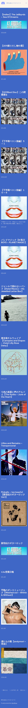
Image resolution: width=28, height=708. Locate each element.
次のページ (23, 690)
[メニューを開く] (26, 3)
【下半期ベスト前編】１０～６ (13, 191)
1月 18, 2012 (3, 32)
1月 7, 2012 (3, 79)
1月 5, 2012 (3, 128)
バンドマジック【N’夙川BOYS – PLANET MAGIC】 (14, 241)
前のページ (4, 690)
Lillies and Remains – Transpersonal (11, 444)
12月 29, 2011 (4, 177)
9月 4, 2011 (3, 558)
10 (17, 690)
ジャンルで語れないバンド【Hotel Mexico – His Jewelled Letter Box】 (13, 288)
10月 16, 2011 (4, 378)
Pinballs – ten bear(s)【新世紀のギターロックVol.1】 (13, 494)
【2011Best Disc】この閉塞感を (13, 93)
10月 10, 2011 (4, 430)
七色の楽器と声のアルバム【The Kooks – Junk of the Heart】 (13, 394)
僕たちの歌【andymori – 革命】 (13, 642)
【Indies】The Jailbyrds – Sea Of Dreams (13, 15)
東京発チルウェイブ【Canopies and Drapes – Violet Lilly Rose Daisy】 (13, 342)
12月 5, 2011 (3, 226)
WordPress (14, 703)
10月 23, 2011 (4, 325)
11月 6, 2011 (3, 273)
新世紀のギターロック (12, 543)
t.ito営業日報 (7, 572)
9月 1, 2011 (3, 577)
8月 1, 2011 (3, 628)
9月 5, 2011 (3, 530)
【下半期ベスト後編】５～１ (13, 142)
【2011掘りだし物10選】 (13, 46)
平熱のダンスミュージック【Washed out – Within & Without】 (14, 592)
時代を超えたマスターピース (13, 3)
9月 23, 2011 (3, 479)
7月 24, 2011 (3, 677)
